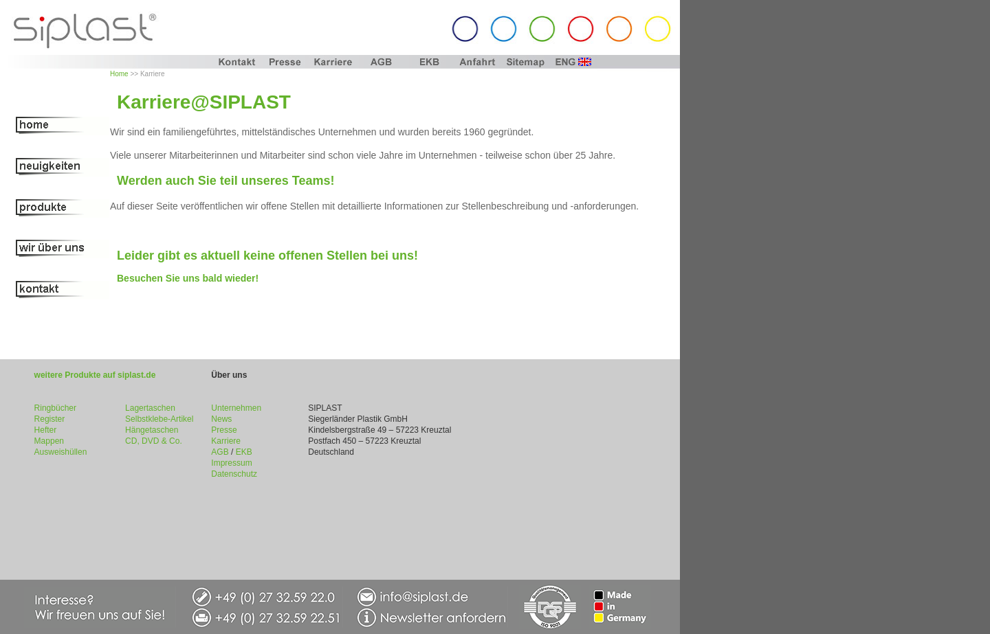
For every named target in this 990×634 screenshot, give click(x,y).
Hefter (45, 430)
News (221, 419)
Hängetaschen (151, 430)
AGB (219, 452)
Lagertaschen (150, 408)
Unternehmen (236, 408)
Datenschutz (234, 474)
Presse (223, 430)
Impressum (231, 463)
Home (119, 74)
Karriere (226, 441)
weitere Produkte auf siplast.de (95, 375)
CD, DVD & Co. (153, 441)
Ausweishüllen (60, 452)
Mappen (49, 441)
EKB (244, 452)
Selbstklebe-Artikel (159, 419)
